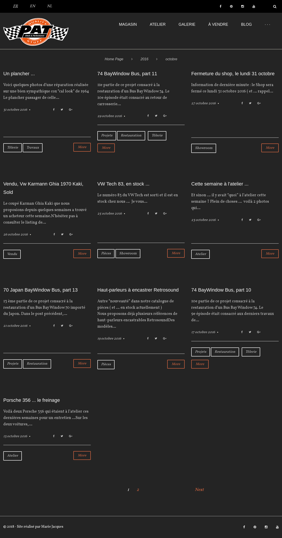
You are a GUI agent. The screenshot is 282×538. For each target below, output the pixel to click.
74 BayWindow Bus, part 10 (221, 290)
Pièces (106, 253)
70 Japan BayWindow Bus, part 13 (40, 290)
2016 (144, 59)
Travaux (32, 147)
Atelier (158, 24)
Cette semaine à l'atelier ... (220, 184)
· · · (267, 24)
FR (15, 6)
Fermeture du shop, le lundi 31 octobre (233, 73)
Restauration (131, 135)
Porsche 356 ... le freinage (31, 400)
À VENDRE (218, 24)
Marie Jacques (52, 526)
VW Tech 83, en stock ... (123, 184)
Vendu (12, 254)
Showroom (203, 148)
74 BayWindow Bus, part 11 (127, 73)
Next (199, 490)
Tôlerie (12, 147)
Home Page (114, 59)
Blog (246, 24)
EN (32, 6)
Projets (106, 135)
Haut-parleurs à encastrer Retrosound (138, 290)
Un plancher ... (19, 73)
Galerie (187, 24)
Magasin (128, 24)
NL (49, 6)
